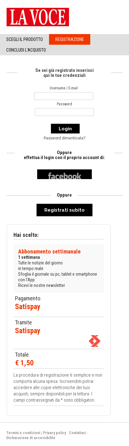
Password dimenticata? (64, 138)
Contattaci (77, 433)
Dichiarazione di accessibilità (30, 438)
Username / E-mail (64, 88)
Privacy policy (54, 433)
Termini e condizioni (23, 433)
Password (64, 104)
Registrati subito (64, 210)
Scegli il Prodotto (24, 39)
